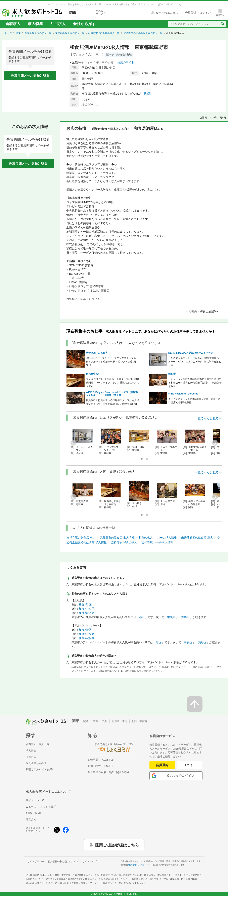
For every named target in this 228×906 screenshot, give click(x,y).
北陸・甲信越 (139, 721)
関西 (86, 721)
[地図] (147, 93)
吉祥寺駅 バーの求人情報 (157, 542)
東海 (95, 721)
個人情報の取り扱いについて (63, 861)
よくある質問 (48, 806)
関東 (18, 33)
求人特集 (35, 24)
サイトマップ (89, 861)
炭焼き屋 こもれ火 (97, 352)
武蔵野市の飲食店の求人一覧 (104, 33)
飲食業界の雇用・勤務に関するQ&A (109, 772)
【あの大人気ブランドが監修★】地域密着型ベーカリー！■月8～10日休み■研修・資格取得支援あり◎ (194, 362)
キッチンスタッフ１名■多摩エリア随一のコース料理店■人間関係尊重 (194, 401)
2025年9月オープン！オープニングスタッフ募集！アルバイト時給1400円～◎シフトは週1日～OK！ (112, 362)
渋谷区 (185, 617)
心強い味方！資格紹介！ (102, 766)
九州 (104, 721)
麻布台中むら (93, 373)
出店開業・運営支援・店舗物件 (74, 875)
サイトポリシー (35, 861)
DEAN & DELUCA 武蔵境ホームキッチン (190, 352)
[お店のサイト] (126, 62)
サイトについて (35, 800)
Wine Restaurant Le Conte (183, 393)
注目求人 (58, 24)
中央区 (171, 617)
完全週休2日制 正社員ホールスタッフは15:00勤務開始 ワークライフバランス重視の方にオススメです (112, 383)
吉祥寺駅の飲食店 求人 (80, 537)
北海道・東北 (119, 721)
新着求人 (12, 24)
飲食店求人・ (162, 875)
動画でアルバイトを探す (40, 769)
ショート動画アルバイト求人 (118, 883)
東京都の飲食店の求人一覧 (69, 33)
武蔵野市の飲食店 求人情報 (117, 537)
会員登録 (162, 765)
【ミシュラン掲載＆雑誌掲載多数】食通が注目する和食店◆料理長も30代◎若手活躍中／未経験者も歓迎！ (195, 383)
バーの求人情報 (167, 537)
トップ (8, 33)
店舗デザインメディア (52, 883)
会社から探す (84, 24)
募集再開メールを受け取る (30, 75)
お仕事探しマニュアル (101, 759)
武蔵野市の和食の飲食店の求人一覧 (143, 33)
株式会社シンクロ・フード (140, 865)
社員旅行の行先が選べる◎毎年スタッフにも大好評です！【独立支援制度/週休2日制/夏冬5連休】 (112, 402)
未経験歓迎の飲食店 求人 (197, 537)
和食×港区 (85, 604)
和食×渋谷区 (86, 612)
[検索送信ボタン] (222, 24)
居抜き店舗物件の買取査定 (87, 879)
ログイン (189, 765)
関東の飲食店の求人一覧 (38, 33)
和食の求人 (146, 537)
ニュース (31, 806)
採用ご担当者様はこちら (117, 845)
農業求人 (82, 883)
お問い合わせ (33, 812)
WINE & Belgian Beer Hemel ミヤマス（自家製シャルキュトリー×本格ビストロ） (112, 394)
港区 (142, 617)
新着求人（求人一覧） (39, 744)
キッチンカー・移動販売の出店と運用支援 (142, 879)
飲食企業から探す (36, 763)
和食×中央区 (86, 608)
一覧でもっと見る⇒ (208, 418)
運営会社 (31, 819)
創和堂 (172, 373)
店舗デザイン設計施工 (121, 875)
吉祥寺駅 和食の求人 (124, 542)
